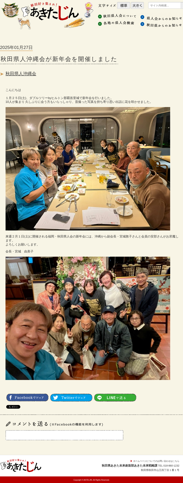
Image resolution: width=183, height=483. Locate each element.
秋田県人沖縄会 (20, 73)
